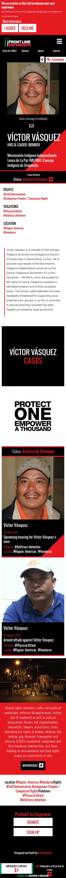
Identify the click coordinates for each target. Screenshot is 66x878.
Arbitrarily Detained (35, 179)
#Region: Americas (14, 228)
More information (12, 21)
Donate (25, 51)
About (41, 51)
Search (56, 51)
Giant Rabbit (45, 853)
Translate (58, 59)
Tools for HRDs (9, 51)
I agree (9, 28)
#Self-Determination (15, 194)
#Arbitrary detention (15, 215)
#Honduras (10, 232)
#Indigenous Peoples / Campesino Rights (26, 198)
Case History (34, 175)
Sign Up (33, 832)
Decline (27, 28)
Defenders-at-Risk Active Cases (49, 867)
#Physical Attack (13, 211)
